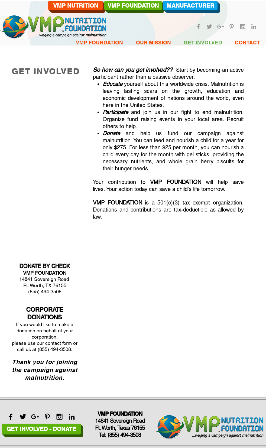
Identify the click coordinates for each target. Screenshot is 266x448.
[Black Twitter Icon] (23, 417)
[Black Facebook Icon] (11, 417)
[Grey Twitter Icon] (209, 26)
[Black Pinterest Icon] (47, 417)
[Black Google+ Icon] (35, 417)
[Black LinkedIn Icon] (71, 417)
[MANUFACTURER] (190, 5)
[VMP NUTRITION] (75, 5)
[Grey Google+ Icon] (220, 26)
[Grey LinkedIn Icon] (253, 26)
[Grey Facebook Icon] (198, 26)
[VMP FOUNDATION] (133, 5)
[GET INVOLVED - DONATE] (41, 429)
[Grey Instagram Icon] (242, 26)
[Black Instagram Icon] (59, 417)
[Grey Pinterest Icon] (231, 26)
